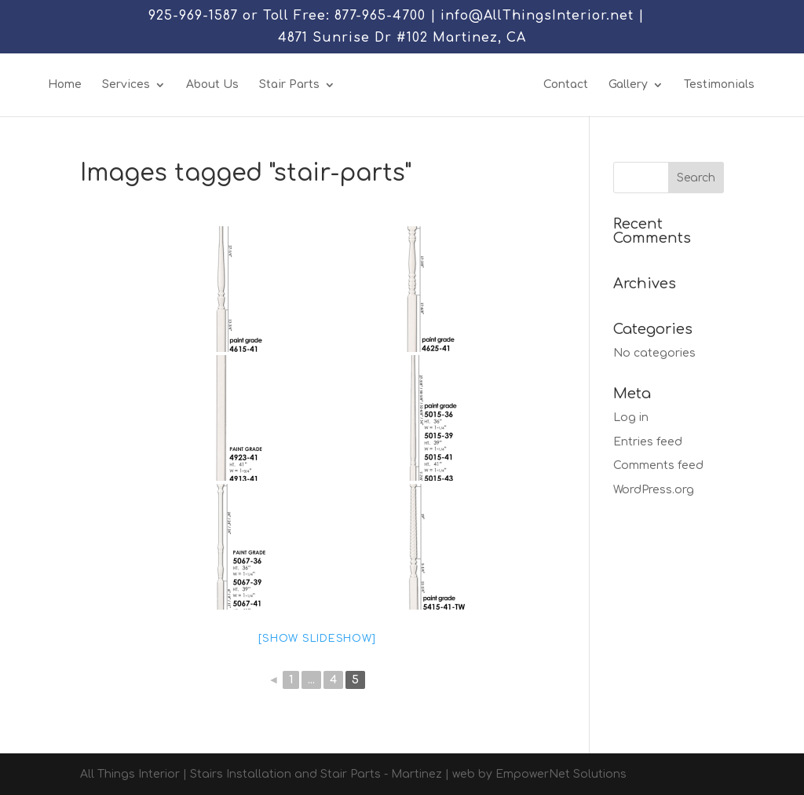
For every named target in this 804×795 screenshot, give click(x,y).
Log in (631, 417)
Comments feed (658, 465)
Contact (565, 84)
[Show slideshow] (316, 638)
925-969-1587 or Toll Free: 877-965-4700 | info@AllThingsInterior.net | (396, 16)
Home (65, 84)
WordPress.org (653, 490)
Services (126, 84)
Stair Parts (289, 84)
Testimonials (719, 84)
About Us (212, 84)
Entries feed (647, 442)
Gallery (628, 84)
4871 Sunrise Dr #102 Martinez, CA (402, 38)
